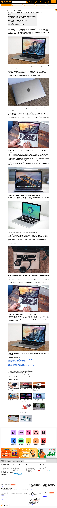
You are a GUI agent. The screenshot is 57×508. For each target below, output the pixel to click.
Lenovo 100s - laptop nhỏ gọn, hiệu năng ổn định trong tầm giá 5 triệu (26, 410)
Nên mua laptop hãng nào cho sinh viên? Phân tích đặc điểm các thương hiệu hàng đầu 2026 (20, 373)
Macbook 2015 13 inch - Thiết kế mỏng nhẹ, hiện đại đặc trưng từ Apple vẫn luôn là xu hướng (22, 16)
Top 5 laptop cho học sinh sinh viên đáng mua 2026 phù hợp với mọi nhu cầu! (18, 372)
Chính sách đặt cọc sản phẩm (30, 467)
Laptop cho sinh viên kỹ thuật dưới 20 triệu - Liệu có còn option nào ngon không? (19, 375)
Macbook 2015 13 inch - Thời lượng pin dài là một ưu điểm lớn (17, 20)
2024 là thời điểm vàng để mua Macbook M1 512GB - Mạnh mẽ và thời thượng (26, 399)
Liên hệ (14, 471)
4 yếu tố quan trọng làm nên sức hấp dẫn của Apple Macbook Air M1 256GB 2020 (13, 400)
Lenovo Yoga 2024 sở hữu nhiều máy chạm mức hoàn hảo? (25, 422)
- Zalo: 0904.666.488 (24, 493)
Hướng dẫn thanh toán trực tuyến (30, 469)
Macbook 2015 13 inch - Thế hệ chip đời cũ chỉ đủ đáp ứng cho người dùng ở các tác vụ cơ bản (22, 17)
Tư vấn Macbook (20, 10)
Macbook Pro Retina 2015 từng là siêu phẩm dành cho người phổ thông (13, 422)
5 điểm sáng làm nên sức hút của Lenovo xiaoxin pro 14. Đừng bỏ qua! (38, 399)
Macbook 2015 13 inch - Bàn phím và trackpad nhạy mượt (17, 21)
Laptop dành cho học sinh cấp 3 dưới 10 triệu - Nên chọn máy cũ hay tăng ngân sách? (19, 374)
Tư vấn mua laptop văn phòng (10, 10)
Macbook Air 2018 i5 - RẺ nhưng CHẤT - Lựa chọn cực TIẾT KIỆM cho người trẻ (38, 389)
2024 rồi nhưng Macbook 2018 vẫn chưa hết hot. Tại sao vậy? (26, 389)
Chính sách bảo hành (28, 470)
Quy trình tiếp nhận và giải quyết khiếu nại (31, 472)
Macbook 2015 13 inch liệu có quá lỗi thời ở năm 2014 (16, 24)
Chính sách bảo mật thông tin (30, 471)
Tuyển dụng (53, 2)
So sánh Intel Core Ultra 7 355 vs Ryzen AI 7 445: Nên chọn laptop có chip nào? (18, 370)
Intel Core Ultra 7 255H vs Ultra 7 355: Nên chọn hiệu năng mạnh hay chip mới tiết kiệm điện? (20, 371)
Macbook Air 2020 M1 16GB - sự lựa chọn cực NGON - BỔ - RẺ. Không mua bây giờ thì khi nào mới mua (38, 411)
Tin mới (2, 10)
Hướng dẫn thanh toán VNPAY (42, 468)
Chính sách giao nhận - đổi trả (30, 468)
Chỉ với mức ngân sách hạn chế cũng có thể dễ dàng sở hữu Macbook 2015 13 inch (20, 23)
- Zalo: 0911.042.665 (21, 489)
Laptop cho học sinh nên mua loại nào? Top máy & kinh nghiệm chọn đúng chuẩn (19, 376)
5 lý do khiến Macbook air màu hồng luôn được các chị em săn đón (13, 389)
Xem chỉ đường (3, 486)
